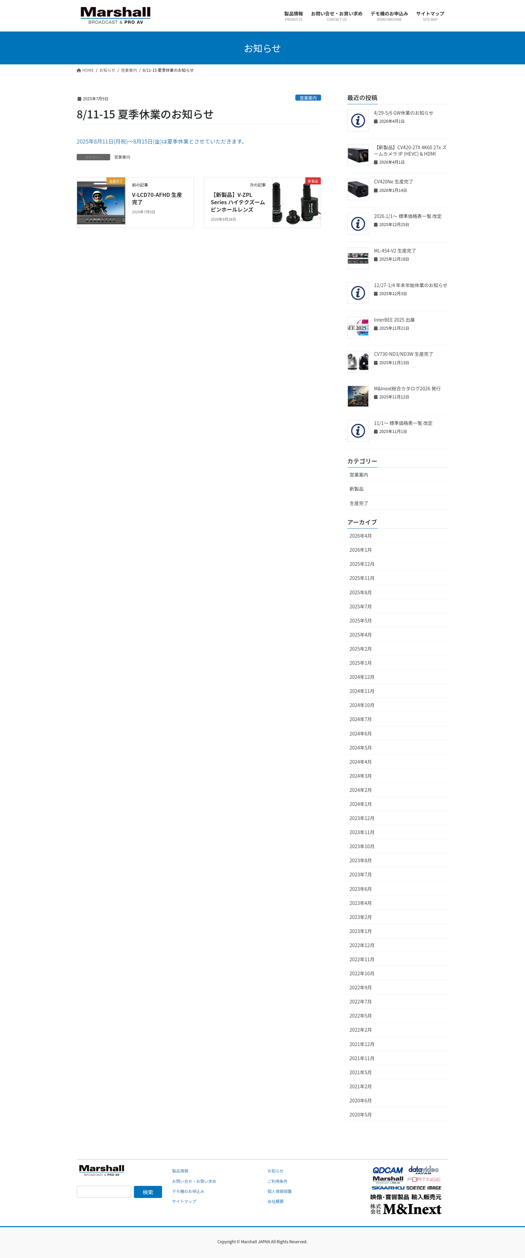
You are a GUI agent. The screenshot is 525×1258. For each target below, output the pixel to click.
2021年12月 (362, 1044)
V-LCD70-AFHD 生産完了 (157, 198)
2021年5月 (361, 1072)
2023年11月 (362, 832)
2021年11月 (362, 1058)
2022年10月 (362, 973)
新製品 (357, 488)
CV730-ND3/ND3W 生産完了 (403, 353)
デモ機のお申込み (188, 1191)
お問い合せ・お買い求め (194, 1181)
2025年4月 (361, 634)
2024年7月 (361, 719)
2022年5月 (361, 1015)
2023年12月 (362, 818)
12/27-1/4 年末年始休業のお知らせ (410, 285)
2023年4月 (361, 902)
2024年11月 (362, 691)
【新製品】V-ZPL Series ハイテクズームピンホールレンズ (238, 202)
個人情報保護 (280, 1191)
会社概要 (276, 1201)
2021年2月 (361, 1086)
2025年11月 (362, 578)
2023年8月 (361, 860)
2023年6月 (361, 888)
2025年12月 (362, 563)
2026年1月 (361, 549)
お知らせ (276, 1170)
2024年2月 (361, 789)
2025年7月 (361, 606)
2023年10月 (362, 846)
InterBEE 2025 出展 (394, 319)
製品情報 (180, 1170)
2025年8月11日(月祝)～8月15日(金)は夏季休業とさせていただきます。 (162, 141)
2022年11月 (362, 959)
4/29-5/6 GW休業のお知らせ (403, 112)
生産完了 (359, 503)
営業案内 (308, 98)
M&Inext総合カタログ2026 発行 (407, 388)
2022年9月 (361, 987)
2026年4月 (361, 535)
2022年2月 (361, 1029)
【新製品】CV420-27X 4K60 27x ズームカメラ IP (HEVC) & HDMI (410, 150)
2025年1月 (361, 662)
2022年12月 (362, 945)
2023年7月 (361, 874)
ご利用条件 (278, 1181)
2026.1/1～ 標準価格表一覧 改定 (408, 216)
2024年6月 (361, 733)
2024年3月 (361, 775)
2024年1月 (361, 804)
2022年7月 (361, 1001)
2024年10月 (362, 705)
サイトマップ (184, 1201)
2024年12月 (362, 676)
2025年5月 (361, 620)
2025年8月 (361, 592)
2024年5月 (361, 747)
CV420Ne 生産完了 (393, 181)
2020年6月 (361, 1100)
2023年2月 (361, 917)
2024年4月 (361, 761)
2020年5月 (361, 1114)
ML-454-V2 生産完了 (395, 250)
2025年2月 (361, 648)
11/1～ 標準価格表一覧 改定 (403, 423)
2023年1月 (361, 931)
